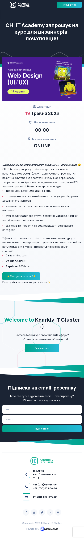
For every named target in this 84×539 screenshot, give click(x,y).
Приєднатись (69, 4)
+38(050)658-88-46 (45, 488)
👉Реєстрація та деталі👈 (21, 276)
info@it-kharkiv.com (45, 497)
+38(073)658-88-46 (45, 484)
